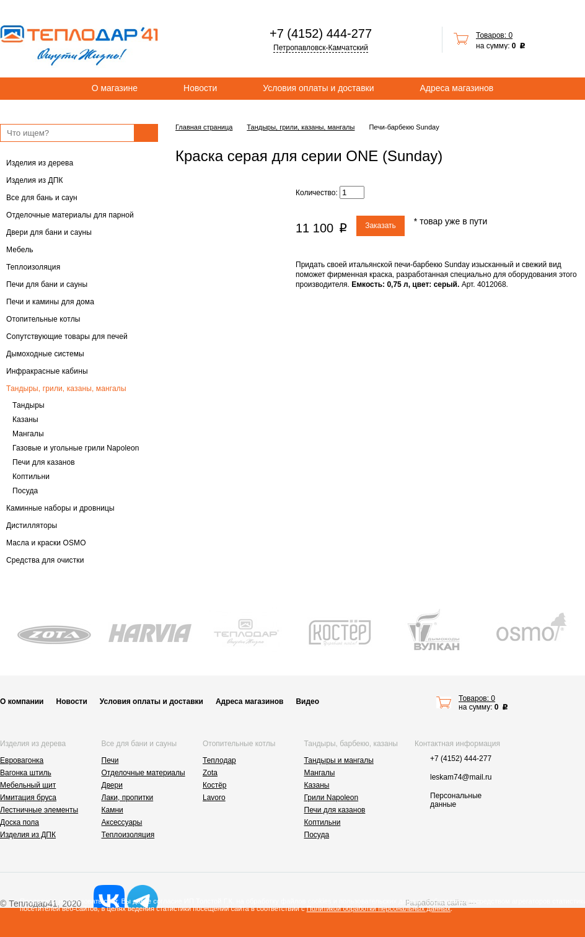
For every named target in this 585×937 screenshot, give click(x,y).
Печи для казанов (43, 462)
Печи (110, 760)
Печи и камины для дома (50, 301)
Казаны (25, 419)
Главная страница (203, 127)
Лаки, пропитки (128, 797)
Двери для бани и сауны (49, 232)
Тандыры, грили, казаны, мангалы (66, 388)
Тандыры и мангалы (339, 760)
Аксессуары (122, 822)
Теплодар (219, 760)
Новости (200, 88)
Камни (112, 810)
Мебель (19, 249)
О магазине (115, 88)
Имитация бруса (28, 797)
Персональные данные (456, 800)
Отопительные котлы (43, 319)
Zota (210, 772)
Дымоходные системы (45, 354)
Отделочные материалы (143, 772)
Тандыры (28, 405)
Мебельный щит (28, 785)
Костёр (215, 785)
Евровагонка (21, 760)
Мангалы (28, 433)
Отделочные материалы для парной (70, 215)
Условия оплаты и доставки (318, 88)
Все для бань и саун (41, 197)
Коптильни (31, 476)
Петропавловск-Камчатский (320, 47)
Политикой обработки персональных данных (379, 908)
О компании (22, 701)
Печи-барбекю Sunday (404, 127)
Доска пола (19, 822)
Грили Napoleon (331, 797)
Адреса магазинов (457, 88)
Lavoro (214, 797)
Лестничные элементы (39, 810)
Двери (112, 785)
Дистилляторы (31, 525)
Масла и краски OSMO (46, 543)
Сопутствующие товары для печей (67, 336)
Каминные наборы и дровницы (60, 508)
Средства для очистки (45, 560)
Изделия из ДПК (34, 180)
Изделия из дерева (39, 163)
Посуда (25, 490)
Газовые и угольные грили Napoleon (75, 448)
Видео (307, 701)
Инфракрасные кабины (47, 371)
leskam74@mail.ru (461, 777)
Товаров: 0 (494, 35)
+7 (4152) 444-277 (321, 33)
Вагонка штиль (25, 772)
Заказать (380, 225)
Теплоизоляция (33, 267)
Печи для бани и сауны (46, 284)
